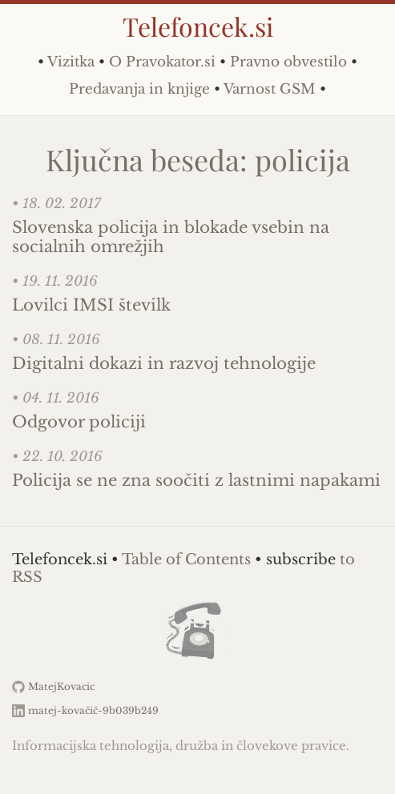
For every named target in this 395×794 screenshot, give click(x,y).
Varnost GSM (270, 89)
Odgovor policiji (79, 421)
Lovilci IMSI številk (91, 305)
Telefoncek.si (198, 26)
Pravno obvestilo (288, 62)
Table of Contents (186, 559)
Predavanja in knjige (139, 89)
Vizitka (71, 62)
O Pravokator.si (162, 62)
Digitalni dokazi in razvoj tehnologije (164, 363)
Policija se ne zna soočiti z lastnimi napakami (196, 480)
